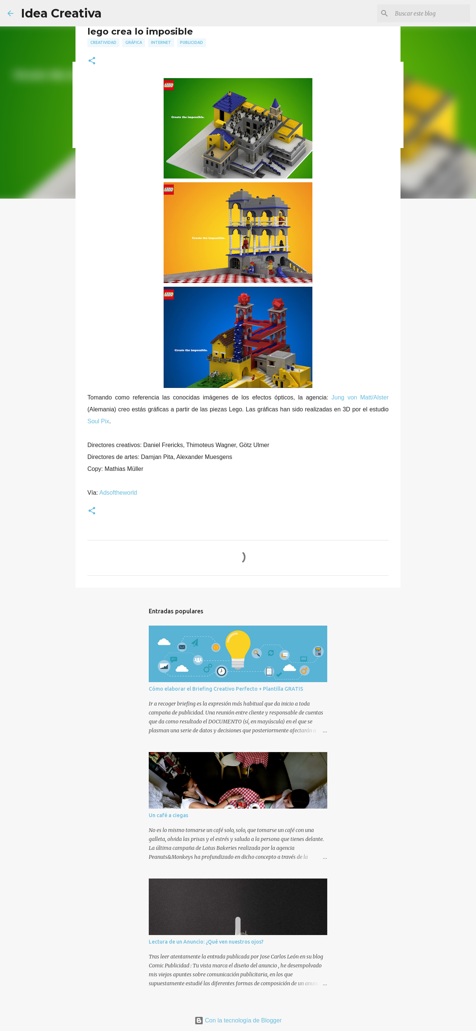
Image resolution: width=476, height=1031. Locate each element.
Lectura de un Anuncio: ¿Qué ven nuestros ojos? (206, 942)
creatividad (103, 42)
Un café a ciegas (168, 815)
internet (161, 42)
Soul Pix (98, 421)
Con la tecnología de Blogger (238, 1020)
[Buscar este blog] (431, 13)
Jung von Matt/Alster (360, 397)
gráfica (133, 42)
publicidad (191, 42)
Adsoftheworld (118, 492)
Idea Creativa (61, 13)
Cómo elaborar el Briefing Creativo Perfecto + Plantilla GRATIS (226, 689)
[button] (91, 61)
